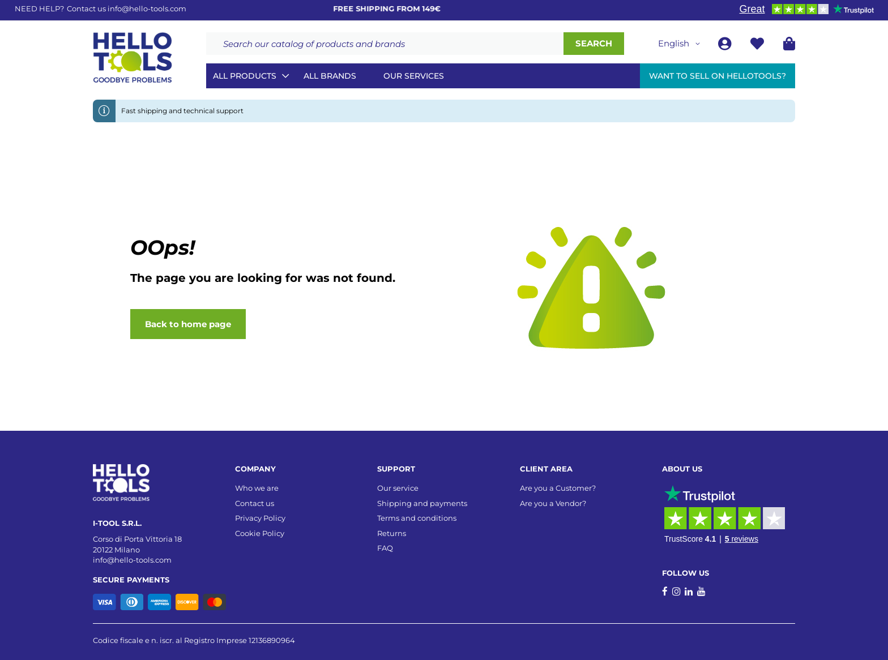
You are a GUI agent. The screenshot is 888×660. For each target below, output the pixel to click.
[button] (681, 43)
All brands (330, 76)
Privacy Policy (260, 517)
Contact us (254, 503)
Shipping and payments (422, 503)
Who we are (257, 487)
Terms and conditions (416, 517)
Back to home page (188, 324)
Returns (391, 533)
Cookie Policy (259, 533)
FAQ (385, 547)
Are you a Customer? (558, 487)
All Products (244, 76)
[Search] (593, 43)
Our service (398, 487)
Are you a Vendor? (553, 503)
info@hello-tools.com (147, 8)
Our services (413, 76)
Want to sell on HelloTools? (717, 76)
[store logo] (132, 57)
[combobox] (384, 43)
